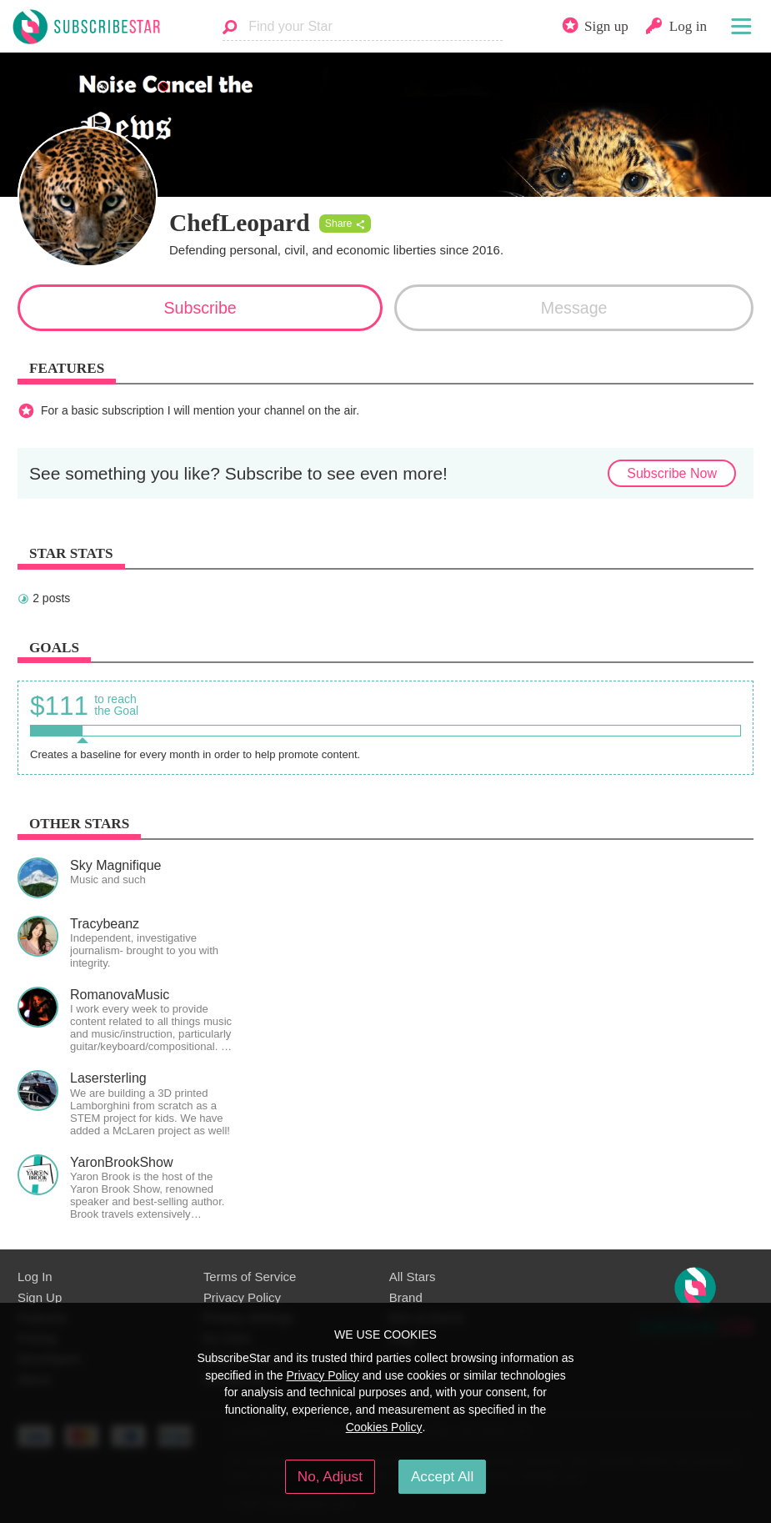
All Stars (412, 1276)
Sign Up (40, 1297)
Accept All (442, 1476)
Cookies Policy (384, 1427)
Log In (35, 1276)
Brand (406, 1297)
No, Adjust (330, 1476)
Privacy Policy (242, 1297)
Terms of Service (249, 1276)
